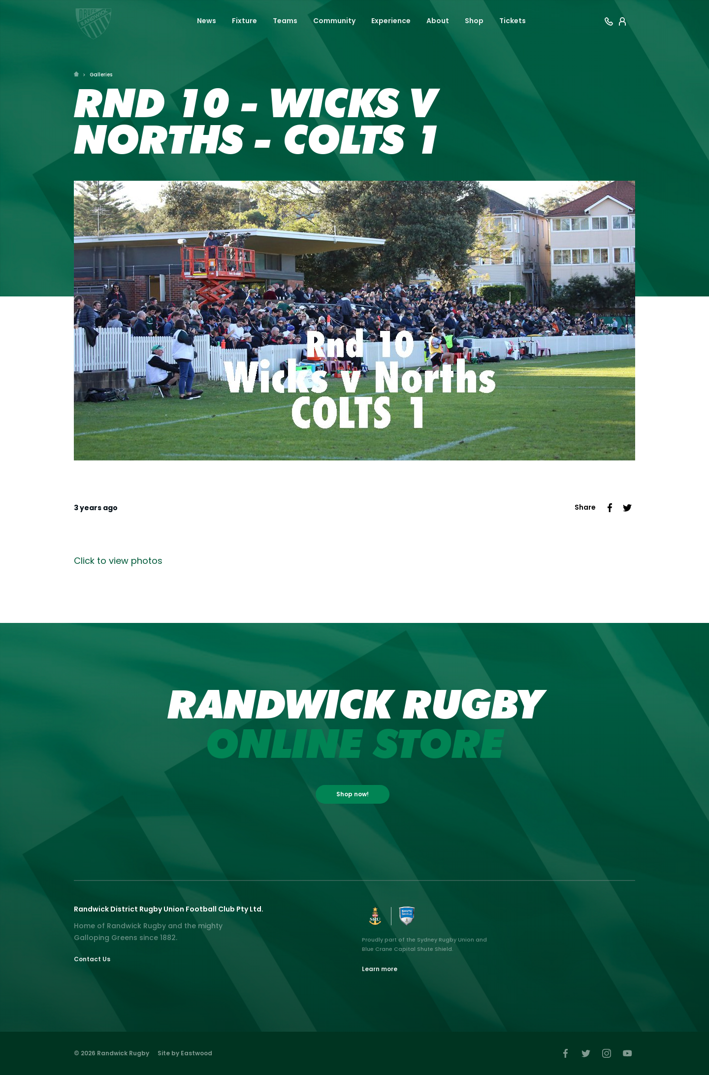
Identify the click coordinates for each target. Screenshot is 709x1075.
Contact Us (92, 959)
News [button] (206, 21)
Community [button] (334, 21)
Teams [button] (285, 21)
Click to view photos (118, 560)
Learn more (379, 969)
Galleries (101, 74)
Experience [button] (391, 21)
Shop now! (352, 794)
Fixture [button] (244, 21)
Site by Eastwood (185, 1053)
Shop (474, 21)
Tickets (512, 21)
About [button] (437, 21)
